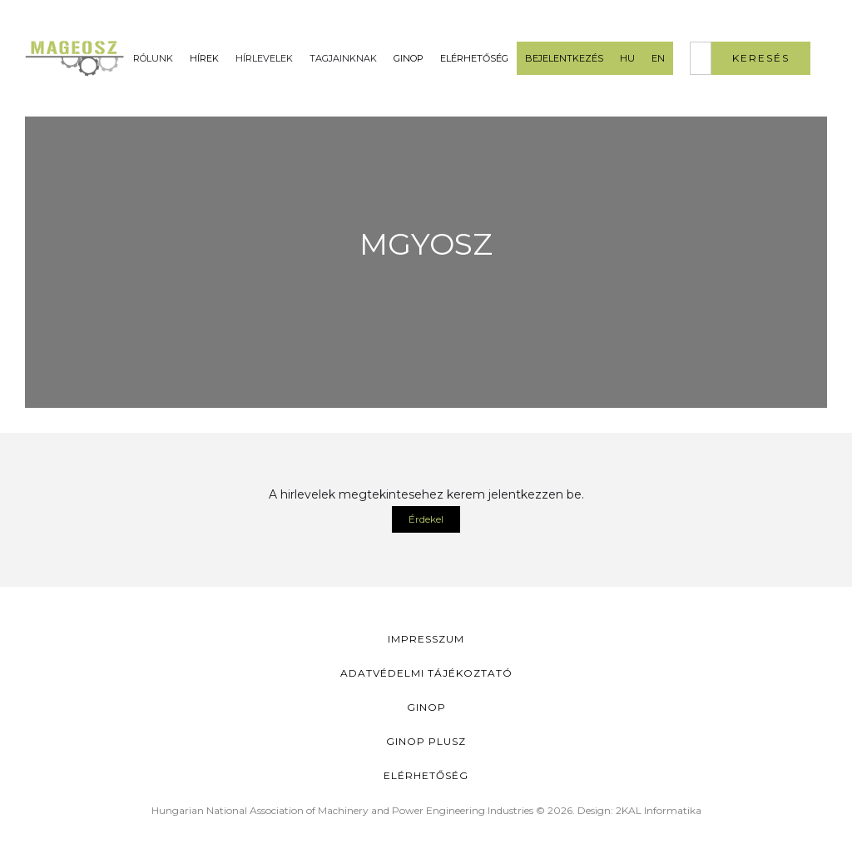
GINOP (409, 58)
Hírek (204, 58)
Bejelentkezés (564, 58)
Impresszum (426, 639)
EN (658, 58)
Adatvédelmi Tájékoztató (426, 673)
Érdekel (426, 519)
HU (627, 58)
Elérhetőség (474, 58)
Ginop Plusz (426, 741)
